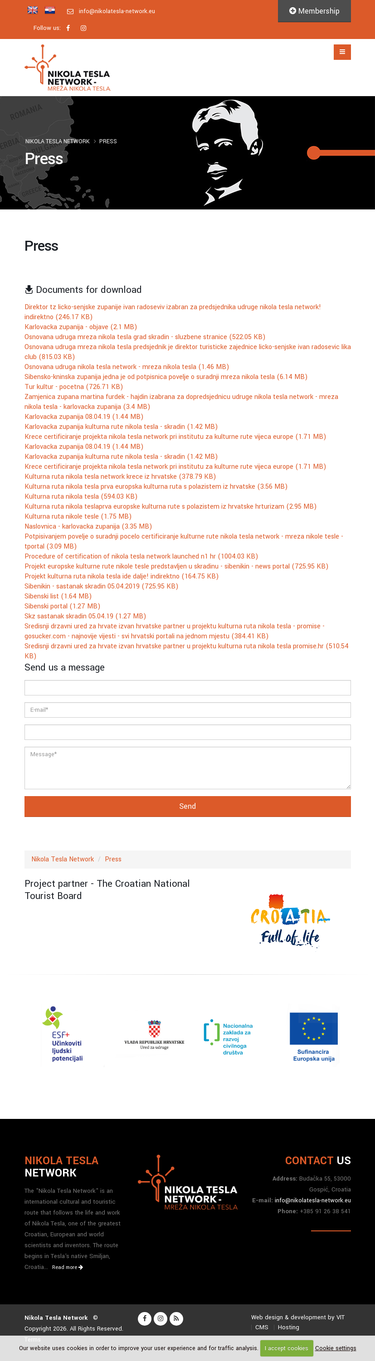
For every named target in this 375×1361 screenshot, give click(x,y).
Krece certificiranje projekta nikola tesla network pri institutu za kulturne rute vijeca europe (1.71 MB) (175, 437)
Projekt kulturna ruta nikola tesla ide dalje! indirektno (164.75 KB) (121, 576)
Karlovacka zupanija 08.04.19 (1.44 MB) (84, 417)
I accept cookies (286, 1348)
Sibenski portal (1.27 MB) (62, 606)
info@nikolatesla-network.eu (117, 11)
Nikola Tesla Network (57, 141)
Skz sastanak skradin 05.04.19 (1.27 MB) (85, 616)
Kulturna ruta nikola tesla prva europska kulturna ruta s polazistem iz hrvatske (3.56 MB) (156, 486)
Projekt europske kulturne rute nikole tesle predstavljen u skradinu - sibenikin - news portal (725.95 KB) (176, 566)
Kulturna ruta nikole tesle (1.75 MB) (78, 516)
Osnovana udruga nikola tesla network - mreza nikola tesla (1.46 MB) (126, 367)
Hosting (288, 1327)
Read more (67, 1267)
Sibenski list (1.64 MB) (58, 596)
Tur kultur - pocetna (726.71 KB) (73, 387)
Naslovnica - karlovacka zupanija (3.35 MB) (88, 526)
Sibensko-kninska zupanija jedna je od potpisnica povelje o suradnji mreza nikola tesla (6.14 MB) (166, 377)
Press (108, 141)
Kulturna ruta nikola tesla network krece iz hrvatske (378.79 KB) (120, 476)
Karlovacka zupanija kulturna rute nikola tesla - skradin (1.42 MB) (121, 427)
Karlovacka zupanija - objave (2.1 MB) (80, 327)
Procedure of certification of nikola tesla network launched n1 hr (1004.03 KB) (141, 556)
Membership (314, 11)
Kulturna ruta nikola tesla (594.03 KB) (81, 496)
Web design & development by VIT (298, 1317)
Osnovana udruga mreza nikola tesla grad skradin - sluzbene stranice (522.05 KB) (145, 337)
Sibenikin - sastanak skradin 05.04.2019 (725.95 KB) (101, 586)
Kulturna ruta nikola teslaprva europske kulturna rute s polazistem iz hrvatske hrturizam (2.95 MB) (170, 506)
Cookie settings (335, 1348)
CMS (261, 1327)
